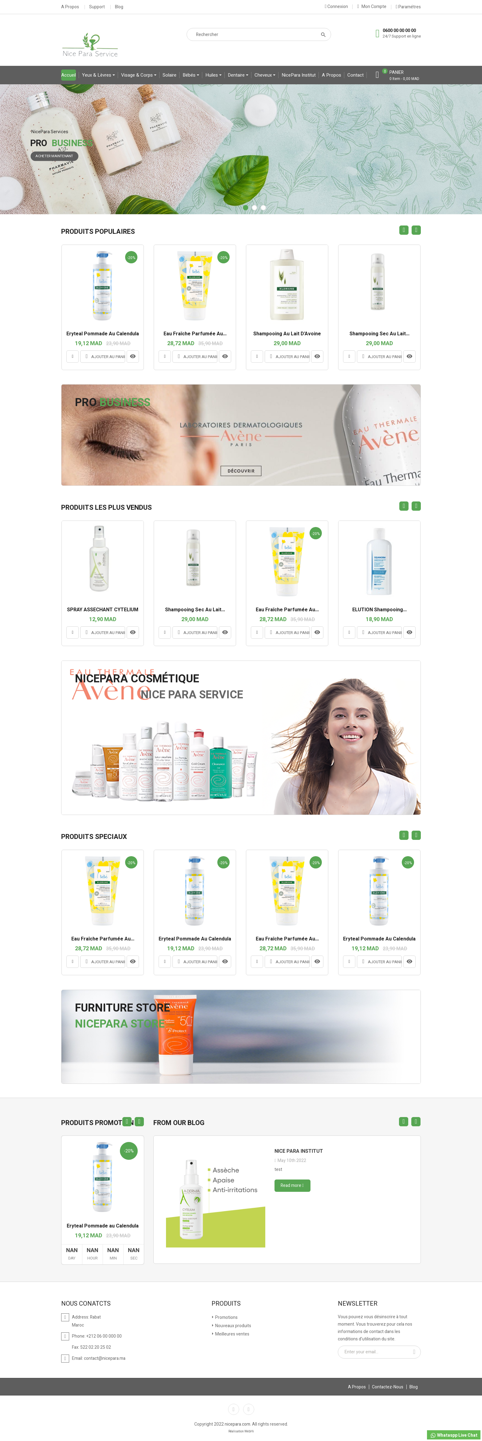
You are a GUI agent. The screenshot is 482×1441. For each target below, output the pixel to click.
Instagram (248, 1409)
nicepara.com (237, 1424)
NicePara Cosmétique (137, 679)
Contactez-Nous (387, 1387)
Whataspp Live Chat (453, 1435)
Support (97, 7)
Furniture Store (122, 1008)
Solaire (169, 75)
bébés (190, 75)
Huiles (212, 75)
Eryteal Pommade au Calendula (103, 1226)
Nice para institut (299, 1151)
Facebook (233, 1409)
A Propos (70, 7)
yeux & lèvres (97, 75)
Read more (292, 1185)
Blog (119, 7)
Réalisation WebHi (241, 1431)
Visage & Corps (137, 75)
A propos (331, 75)
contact (355, 75)
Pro (112, 402)
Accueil (68, 75)
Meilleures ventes (231, 1334)
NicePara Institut (299, 75)
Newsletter (357, 1303)
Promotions (226, 1317)
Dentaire (237, 75)
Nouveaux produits (232, 1326)
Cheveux (264, 75)
